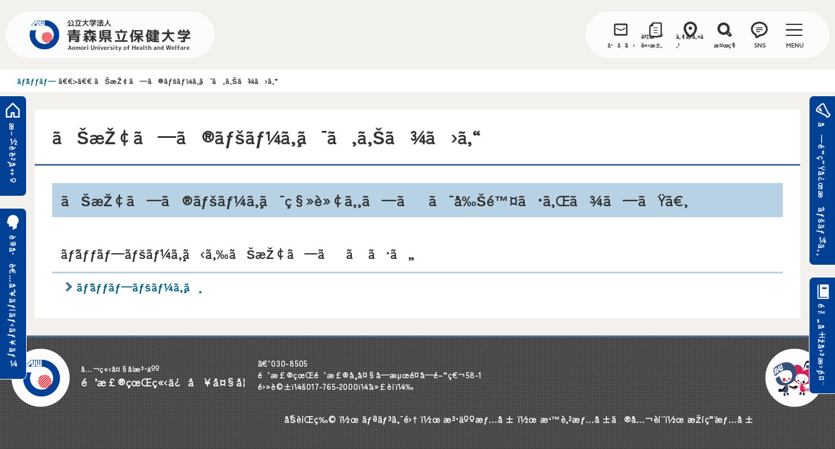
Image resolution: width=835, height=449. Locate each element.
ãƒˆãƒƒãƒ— (36, 80)
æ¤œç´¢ (725, 45)
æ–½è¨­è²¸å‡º (13, 153)
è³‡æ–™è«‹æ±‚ (652, 40)
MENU (795, 45)
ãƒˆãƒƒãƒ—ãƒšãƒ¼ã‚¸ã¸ (138, 286)
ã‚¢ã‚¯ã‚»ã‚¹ (689, 40)
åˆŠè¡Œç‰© (310, 419)
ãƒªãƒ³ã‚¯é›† (390, 419)
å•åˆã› (621, 45)
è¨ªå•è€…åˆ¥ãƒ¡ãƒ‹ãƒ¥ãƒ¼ (13, 301)
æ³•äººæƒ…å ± (478, 419)
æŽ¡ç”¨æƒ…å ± (720, 419)
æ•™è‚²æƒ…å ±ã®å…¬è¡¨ (601, 419)
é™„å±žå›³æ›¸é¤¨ (822, 345)
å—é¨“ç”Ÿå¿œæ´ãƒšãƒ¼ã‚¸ (822, 188)
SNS (759, 45)
